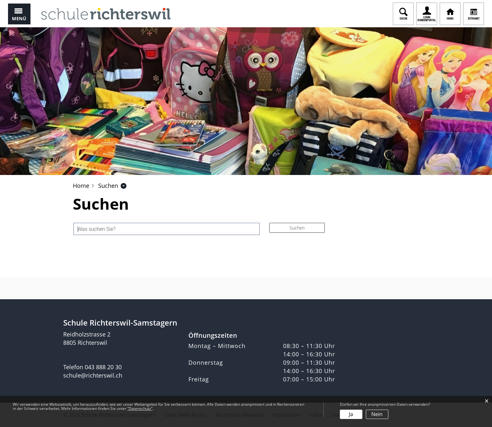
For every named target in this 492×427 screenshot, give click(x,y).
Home (81, 185)
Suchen (297, 228)
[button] (108, 185)
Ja (351, 414)
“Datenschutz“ (139, 408)
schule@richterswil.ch (92, 375)
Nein (377, 414)
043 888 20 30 (103, 367)
